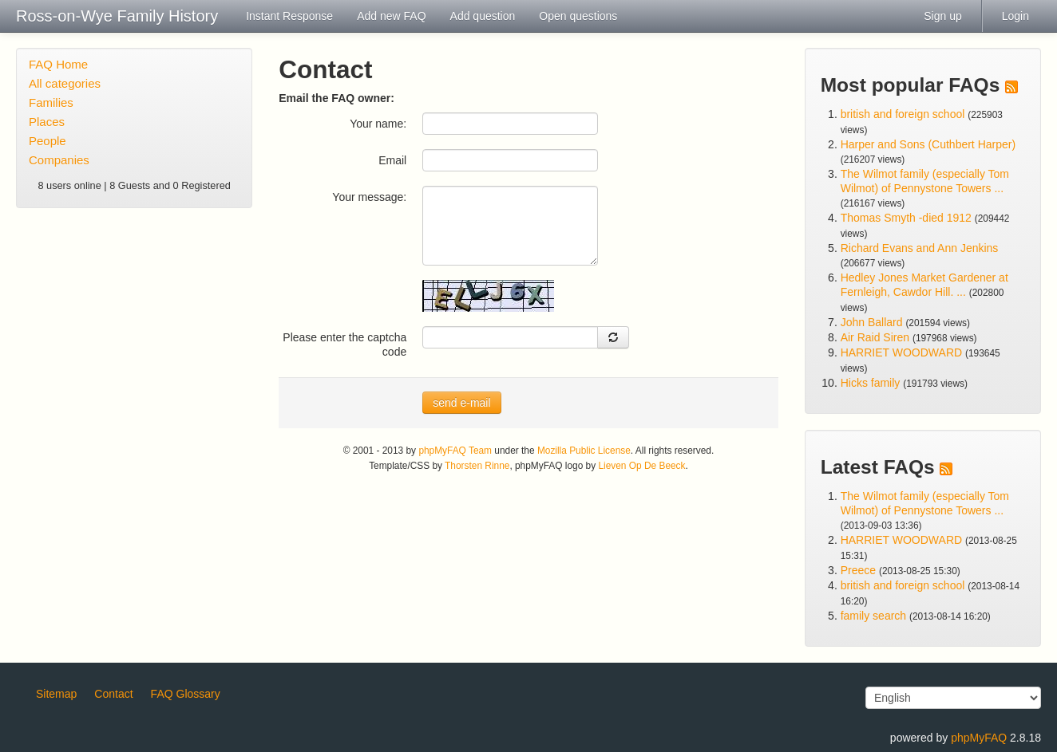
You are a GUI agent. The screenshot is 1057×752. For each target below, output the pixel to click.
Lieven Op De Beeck (641, 465)
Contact (113, 693)
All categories (65, 83)
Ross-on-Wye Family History (117, 16)
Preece (858, 570)
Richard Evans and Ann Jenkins (920, 248)
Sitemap (56, 693)
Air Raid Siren (875, 337)
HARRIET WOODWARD (901, 352)
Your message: (369, 197)
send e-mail (461, 402)
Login (1015, 16)
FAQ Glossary (185, 693)
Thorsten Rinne (477, 465)
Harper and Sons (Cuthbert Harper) (928, 144)
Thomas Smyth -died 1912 (906, 217)
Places (47, 121)
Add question (483, 16)
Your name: (378, 123)
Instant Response (289, 16)
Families (51, 102)
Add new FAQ (391, 16)
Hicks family (872, 382)
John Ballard (872, 322)
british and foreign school (903, 114)
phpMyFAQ (979, 737)
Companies (59, 160)
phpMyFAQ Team (455, 450)
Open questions (578, 16)
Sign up (942, 16)
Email (392, 160)
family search (875, 615)
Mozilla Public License (584, 450)
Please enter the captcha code (344, 344)
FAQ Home (58, 64)
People (47, 141)
